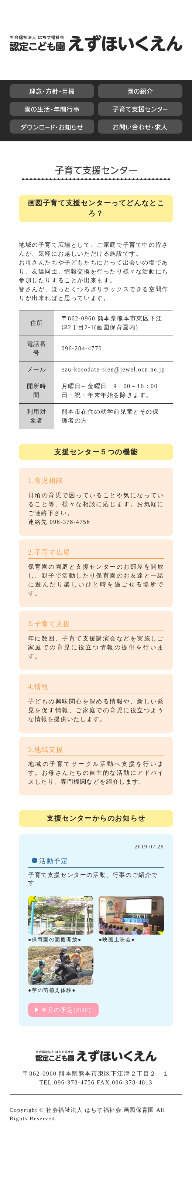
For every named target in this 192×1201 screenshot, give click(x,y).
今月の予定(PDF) (66, 1010)
